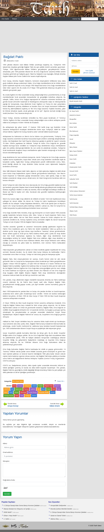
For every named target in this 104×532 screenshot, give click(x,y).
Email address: (8, 452)
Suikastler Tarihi (74, 179)
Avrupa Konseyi (13, 406)
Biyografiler (73, 119)
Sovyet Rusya (32, 392)
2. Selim (6, 519)
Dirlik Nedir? (8, 512)
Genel (71, 139)
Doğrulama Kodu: (9, 480)
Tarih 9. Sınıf (73, 83)
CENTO (6, 389)
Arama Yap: (76, 19)
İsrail (43, 389)
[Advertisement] (52, 37)
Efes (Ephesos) (74, 131)
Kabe (48, 389)
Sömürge (23, 392)
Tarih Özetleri (74, 183)
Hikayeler (72, 143)
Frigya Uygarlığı (74, 135)
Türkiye (27, 395)
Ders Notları (73, 123)
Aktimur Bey (55, 519)
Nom (10, 392)
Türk (21, 395)
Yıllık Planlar (73, 215)
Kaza (58, 389)
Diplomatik (18, 389)
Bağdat (40, 386)
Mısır (5, 392)
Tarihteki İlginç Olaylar (76, 207)
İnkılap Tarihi (73, 155)
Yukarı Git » (60, 381)
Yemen (34, 395)
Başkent (57, 386)
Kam (53, 389)
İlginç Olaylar (73, 147)
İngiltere (32, 389)
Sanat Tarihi (73, 175)
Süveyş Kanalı (8, 395)
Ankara (20, 386)
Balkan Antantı (55, 406)
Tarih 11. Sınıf (74, 91)
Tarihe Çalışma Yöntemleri (77, 191)
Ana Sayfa (5, 19)
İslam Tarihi (73, 159)
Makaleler (73, 163)
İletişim (14, 19)
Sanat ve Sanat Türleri (58, 515)
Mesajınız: (6, 461)
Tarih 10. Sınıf (74, 87)
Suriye (53, 392)
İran (38, 389)
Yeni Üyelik (89, 70)
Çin (12, 389)
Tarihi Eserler (73, 199)
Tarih (16, 395)
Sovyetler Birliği (44, 392)
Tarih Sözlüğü (74, 187)
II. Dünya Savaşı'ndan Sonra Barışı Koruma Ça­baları (22, 505)
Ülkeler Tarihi (73, 211)
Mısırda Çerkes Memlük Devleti (61, 509)
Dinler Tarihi (73, 127)
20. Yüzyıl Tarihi (74, 111)
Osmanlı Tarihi (74, 171)
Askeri (34, 386)
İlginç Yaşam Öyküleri (76, 151)
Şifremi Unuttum (89, 73)
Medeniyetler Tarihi (75, 167)
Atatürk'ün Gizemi (75, 115)
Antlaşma (27, 386)
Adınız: (5, 443)
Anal (14, 386)
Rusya (16, 392)
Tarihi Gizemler (74, 203)
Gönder (7, 494)
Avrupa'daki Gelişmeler (58, 505)
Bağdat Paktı (49, 386)
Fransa (26, 389)
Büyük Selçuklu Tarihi (76, 101)
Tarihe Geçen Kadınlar (76, 195)
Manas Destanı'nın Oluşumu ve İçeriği (17, 509)
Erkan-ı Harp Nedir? (10, 515)
